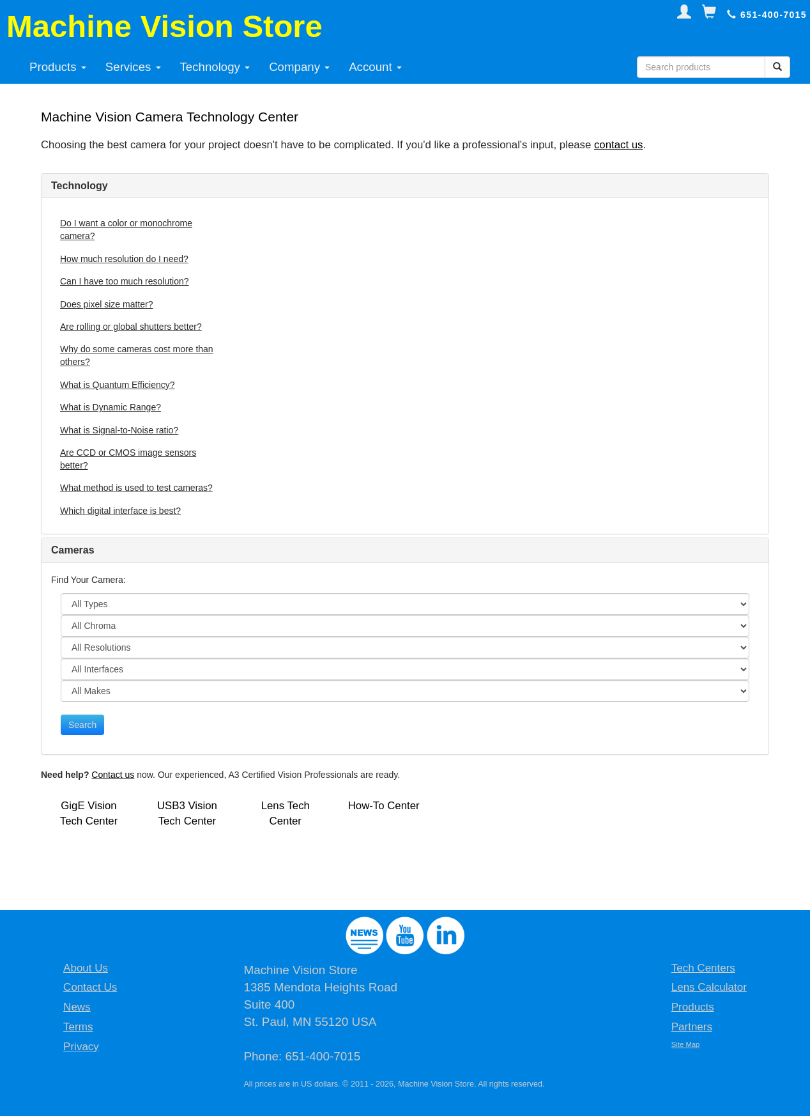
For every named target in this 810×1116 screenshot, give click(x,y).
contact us (618, 145)
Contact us (112, 775)
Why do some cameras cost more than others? (136, 355)
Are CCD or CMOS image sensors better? (128, 458)
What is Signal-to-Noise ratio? (119, 430)
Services (133, 67)
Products (57, 67)
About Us (85, 968)
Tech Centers (703, 968)
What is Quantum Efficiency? (117, 385)
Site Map (685, 1044)
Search (82, 725)
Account (375, 67)
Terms (78, 1027)
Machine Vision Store (164, 26)
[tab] (405, 186)
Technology (215, 67)
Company (299, 67)
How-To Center (384, 806)
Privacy (81, 1047)
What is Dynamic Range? (110, 407)
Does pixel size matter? (106, 304)
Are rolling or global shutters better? (131, 327)
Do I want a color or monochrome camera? (126, 229)
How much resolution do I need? (124, 259)
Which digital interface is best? (120, 511)
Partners (691, 1027)
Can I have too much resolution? (124, 281)
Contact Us (90, 987)
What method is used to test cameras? (136, 488)
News (77, 1007)
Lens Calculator (709, 987)
